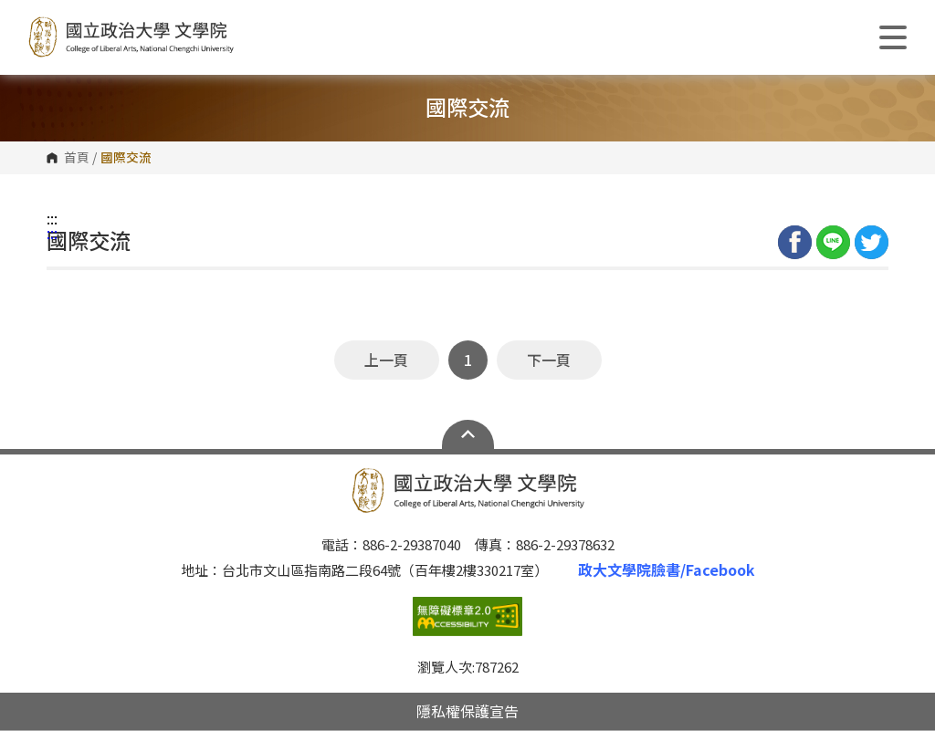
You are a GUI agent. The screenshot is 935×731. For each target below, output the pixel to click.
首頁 (76, 157)
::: (52, 218)
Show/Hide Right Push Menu (893, 37)
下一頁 (549, 360)
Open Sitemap (468, 434)
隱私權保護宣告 (467, 711)
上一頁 (386, 360)
